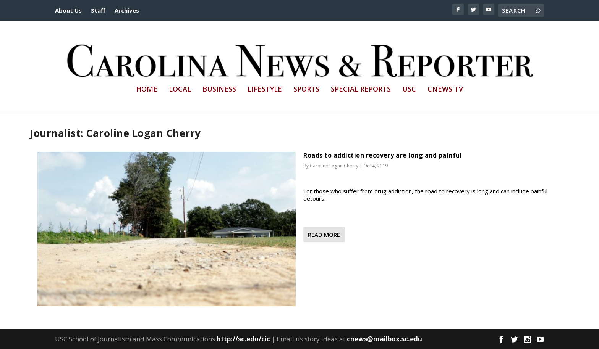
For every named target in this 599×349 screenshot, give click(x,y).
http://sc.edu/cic (243, 339)
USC (409, 89)
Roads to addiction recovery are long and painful (382, 155)
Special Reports (361, 89)
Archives (127, 10)
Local (180, 89)
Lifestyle (265, 89)
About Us (68, 10)
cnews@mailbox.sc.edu (384, 339)
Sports (306, 89)
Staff (98, 10)
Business (219, 89)
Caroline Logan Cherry (334, 165)
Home (146, 89)
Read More (324, 234)
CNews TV (445, 89)
